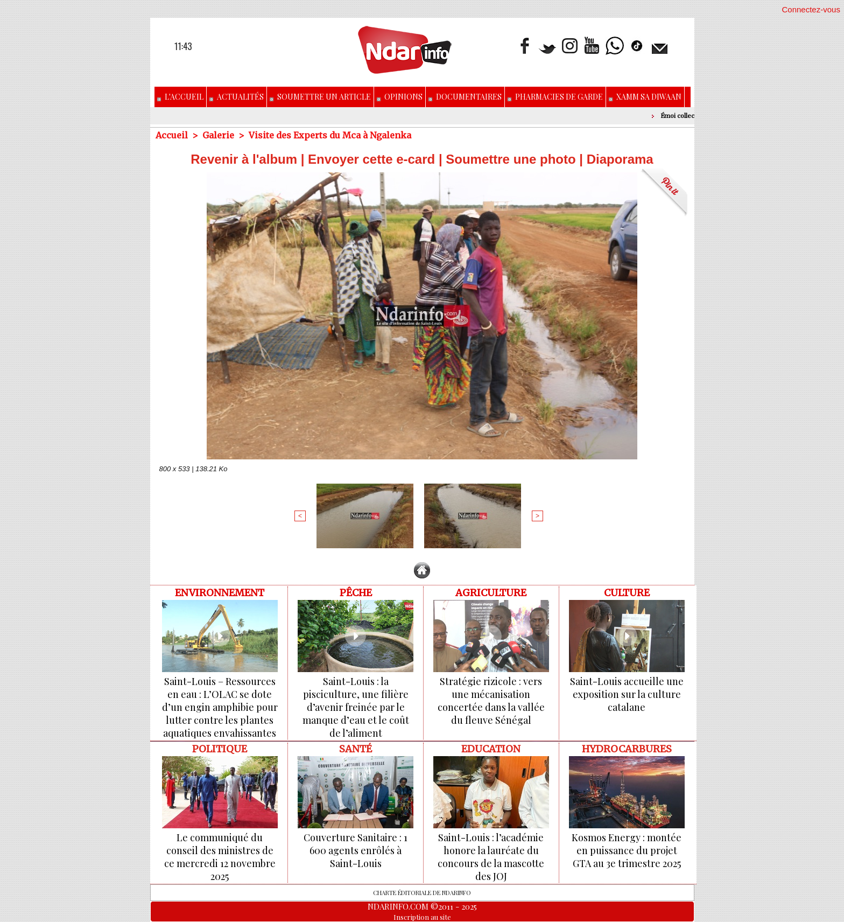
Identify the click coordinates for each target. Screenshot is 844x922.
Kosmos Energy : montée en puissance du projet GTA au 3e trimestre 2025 (626, 850)
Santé (355, 749)
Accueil (172, 135)
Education (491, 749)
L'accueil (180, 97)
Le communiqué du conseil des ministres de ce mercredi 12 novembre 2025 (220, 857)
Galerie (218, 135)
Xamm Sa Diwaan (645, 97)
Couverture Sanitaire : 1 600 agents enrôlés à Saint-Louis (355, 850)
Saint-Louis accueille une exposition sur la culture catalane (627, 694)
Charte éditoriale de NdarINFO (422, 893)
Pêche (356, 592)
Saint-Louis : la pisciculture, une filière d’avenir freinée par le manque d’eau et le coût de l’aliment (356, 707)
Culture (627, 592)
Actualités (236, 97)
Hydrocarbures (627, 749)
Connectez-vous (811, 9)
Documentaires (465, 97)
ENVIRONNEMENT (219, 592)
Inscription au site (422, 916)
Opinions (400, 97)
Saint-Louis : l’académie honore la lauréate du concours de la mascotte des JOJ (491, 857)
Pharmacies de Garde (555, 97)
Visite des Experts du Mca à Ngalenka (330, 135)
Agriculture (490, 592)
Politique (219, 749)
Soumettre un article (320, 97)
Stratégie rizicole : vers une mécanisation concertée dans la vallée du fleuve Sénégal (491, 701)
